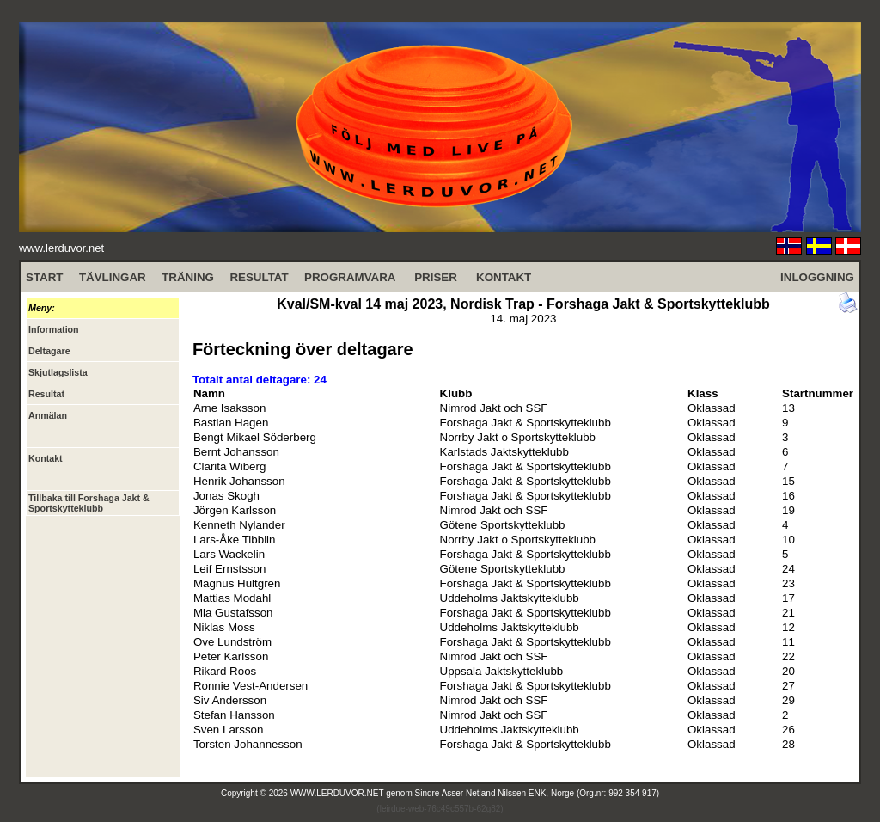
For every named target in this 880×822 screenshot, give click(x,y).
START (44, 277)
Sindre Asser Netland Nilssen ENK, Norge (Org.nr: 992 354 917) (537, 793)
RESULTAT (258, 277)
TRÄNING (188, 277)
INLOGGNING (817, 277)
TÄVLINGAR (112, 277)
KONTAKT (503, 277)
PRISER (435, 277)
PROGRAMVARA (349, 277)
